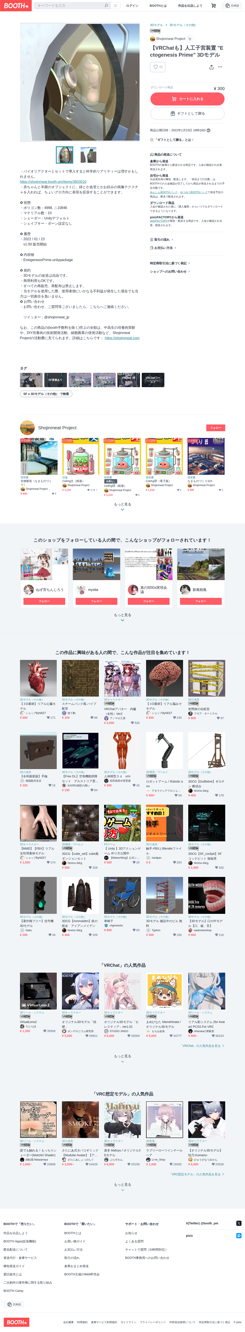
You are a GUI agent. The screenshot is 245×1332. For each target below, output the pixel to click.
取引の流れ (162, 239)
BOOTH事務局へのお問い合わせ (147, 1258)
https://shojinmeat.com (122, 338)
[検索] (106, 6)
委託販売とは (12, 1274)
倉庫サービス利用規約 (104, 1322)
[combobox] (72, 5)
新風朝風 (200, 590)
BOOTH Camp (13, 1291)
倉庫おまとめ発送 (76, 1266)
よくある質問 (134, 1241)
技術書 (24, 477)
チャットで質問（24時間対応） (146, 1249)
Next (136, 82)
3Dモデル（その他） (184, 25)
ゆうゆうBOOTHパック (194, 192)
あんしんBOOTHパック (164, 192)
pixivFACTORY (158, 220)
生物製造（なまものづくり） (36, 482)
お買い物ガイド (75, 1241)
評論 (65, 477)
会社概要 (68, 1322)
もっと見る (122, 618)
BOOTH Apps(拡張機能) (19, 1241)
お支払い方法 (163, 248)
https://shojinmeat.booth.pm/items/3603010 (53, 182)
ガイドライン (128, 1322)
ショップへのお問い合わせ (168, 271)
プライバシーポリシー (153, 1322)
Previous (23, 82)
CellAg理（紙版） (115, 485)
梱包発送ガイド (14, 1266)
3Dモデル (156, 25)
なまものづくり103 (200, 481)
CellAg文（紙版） (73, 481)
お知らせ (131, 1233)
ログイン (132, 5)
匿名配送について (15, 1249)
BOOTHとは (158, 5)
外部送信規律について (182, 1322)
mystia (93, 590)
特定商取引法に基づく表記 (168, 263)
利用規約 (82, 1322)
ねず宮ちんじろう (50, 590)
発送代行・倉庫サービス (20, 1258)
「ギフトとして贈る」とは (172, 139)
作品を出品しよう (190, 5)
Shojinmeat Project (57, 427)
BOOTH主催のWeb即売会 (82, 1274)
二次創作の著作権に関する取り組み (27, 1282)
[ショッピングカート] (213, 5)
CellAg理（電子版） (158, 481)
